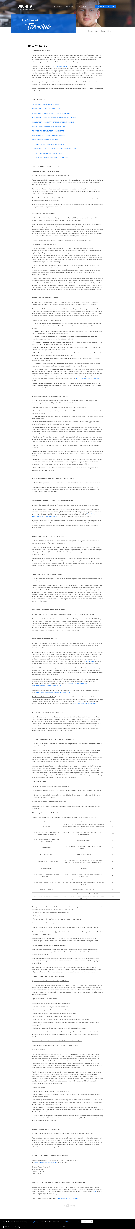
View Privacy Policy (65, 1227)
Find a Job (69, 7)
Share (90, 31)
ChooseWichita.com (72, 1222)
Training (57, 7)
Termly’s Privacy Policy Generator (68, 1198)
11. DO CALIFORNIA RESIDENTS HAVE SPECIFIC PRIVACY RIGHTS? (54, 149)
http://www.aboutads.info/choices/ (84, 703)
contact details (90, 661)
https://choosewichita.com (59, 66)
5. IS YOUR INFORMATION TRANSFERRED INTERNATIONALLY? (53, 122)
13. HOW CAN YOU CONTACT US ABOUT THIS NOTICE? (50, 158)
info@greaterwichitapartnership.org (46, 1162)
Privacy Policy (33, 1222)
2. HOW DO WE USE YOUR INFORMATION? (46, 109)
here (94, 1191)
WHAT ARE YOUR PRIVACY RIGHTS (87, 378)
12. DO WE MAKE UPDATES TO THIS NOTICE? (47, 153)
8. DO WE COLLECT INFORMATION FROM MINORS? (48, 135)
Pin (110, 31)
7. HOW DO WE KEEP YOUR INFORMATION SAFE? (48, 131)
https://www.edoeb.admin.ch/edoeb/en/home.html (53, 692)
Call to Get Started (106, 7)
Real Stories (83, 7)
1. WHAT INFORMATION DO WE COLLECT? (46, 104)
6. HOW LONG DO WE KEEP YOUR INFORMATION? (48, 126)
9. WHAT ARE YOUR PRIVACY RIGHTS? (45, 140)
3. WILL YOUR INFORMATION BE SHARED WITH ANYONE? (51, 113)
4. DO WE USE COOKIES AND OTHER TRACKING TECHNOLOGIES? (54, 117)
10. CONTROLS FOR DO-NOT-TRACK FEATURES (48, 144)
